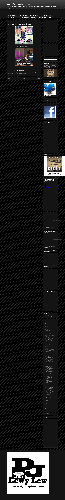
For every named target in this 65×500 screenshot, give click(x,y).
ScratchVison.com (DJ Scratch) (14, 17)
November (47, 394)
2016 (46, 327)
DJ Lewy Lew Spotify (23, 15)
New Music (16, 73)
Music (38, 72)
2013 (46, 408)
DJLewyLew (47, 315)
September (48, 397)
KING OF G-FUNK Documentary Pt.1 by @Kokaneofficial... (49, 333)
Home (24, 78)
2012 (46, 409)
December (47, 330)
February (47, 403)
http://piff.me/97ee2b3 (27, 46)
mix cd (27, 72)
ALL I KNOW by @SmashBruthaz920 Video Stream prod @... (49, 374)
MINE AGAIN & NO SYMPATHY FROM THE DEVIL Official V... (49, 370)
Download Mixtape (47, 227)
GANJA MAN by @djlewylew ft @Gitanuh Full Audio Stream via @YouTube (50, 66)
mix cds (29, 72)
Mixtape (32, 72)
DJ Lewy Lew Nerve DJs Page (35, 15)
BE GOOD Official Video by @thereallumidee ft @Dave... (49, 388)
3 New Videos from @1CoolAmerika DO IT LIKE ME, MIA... (49, 391)
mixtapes (35, 72)
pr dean (20, 73)
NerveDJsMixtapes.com (47, 15)
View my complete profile (48, 316)
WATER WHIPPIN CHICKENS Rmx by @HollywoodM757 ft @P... (49, 381)
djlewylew (23, 72)
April (46, 400)
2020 (46, 321)
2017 (46, 326)
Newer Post (10, 78)
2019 (46, 323)
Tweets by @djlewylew (47, 100)
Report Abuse (46, 413)
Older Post (38, 78)
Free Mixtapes (52, 227)
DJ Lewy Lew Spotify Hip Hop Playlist (29, 17)
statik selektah (23, 73)
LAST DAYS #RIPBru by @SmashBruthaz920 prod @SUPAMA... (49, 336)
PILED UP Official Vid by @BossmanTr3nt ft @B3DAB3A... (49, 357)
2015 (46, 329)
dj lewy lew (16, 72)
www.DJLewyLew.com (18, 4)
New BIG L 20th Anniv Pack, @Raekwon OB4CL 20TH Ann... (49, 385)
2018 (46, 324)
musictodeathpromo (11, 73)
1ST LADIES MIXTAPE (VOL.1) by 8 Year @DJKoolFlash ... (49, 364)
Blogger (38, 497)
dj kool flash (12, 72)
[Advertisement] (50, 49)
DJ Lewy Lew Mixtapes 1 (12, 15)
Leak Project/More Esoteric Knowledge (45, 17)
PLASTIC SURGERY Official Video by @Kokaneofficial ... (49, 339)
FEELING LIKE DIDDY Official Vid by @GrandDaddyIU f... (49, 367)
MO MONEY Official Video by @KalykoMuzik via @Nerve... (49, 350)
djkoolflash (20, 72)
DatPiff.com (50, 228)
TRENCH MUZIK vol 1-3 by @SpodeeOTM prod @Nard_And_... (49, 377)
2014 (46, 406)
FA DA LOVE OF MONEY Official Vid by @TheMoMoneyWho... (49, 360)
